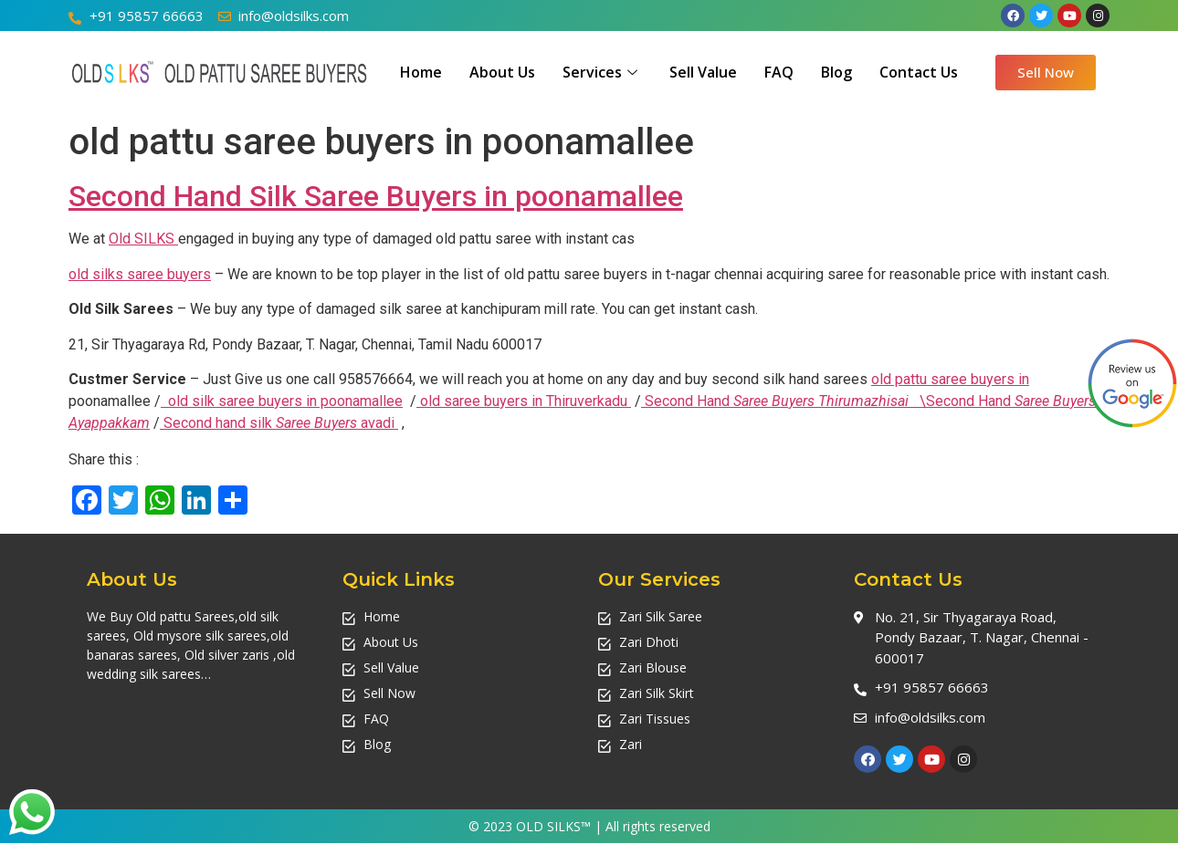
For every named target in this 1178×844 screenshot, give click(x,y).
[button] (1045, 72)
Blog (836, 72)
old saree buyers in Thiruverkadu (523, 401)
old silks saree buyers (139, 274)
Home (421, 72)
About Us (502, 72)
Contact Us (918, 72)
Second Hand (778, 401)
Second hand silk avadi (280, 423)
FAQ (779, 72)
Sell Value (703, 72)
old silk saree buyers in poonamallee (285, 401)
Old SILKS (143, 238)
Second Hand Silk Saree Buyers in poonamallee (375, 196)
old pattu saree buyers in (950, 379)
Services (602, 72)
